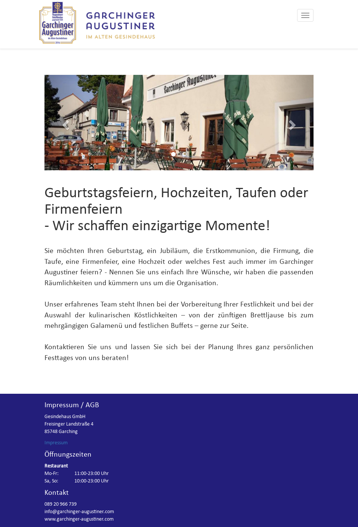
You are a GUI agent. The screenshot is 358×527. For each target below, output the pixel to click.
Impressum (56, 443)
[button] (64, 122)
